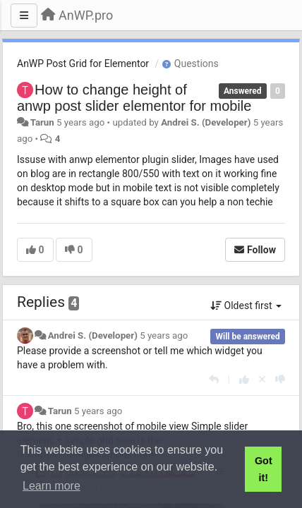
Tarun (42, 122)
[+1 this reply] (244, 379)
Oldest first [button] (246, 305)
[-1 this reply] (280, 379)
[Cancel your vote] (262, 379)
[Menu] (24, 16)
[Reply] (214, 379)
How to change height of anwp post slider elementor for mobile (134, 98)
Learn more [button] (51, 486)
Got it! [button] (263, 469)
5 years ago (164, 335)
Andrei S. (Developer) (205, 122)
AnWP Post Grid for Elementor (83, 63)
